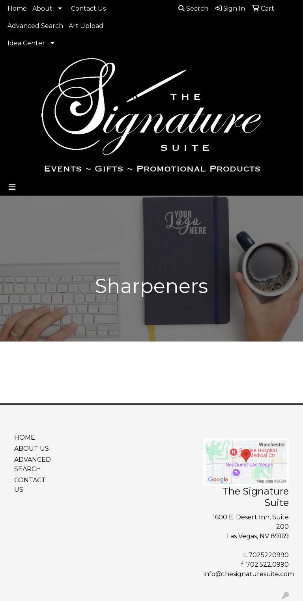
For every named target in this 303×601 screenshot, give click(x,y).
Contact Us (88, 8)
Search (193, 8)
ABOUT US (31, 448)
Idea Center (26, 43)
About (42, 8)
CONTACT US (30, 484)
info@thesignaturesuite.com (249, 574)
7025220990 (269, 555)
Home (17, 8)
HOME (24, 437)
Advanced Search (35, 26)
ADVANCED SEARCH (32, 464)
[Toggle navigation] (12, 186)
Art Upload (86, 26)
